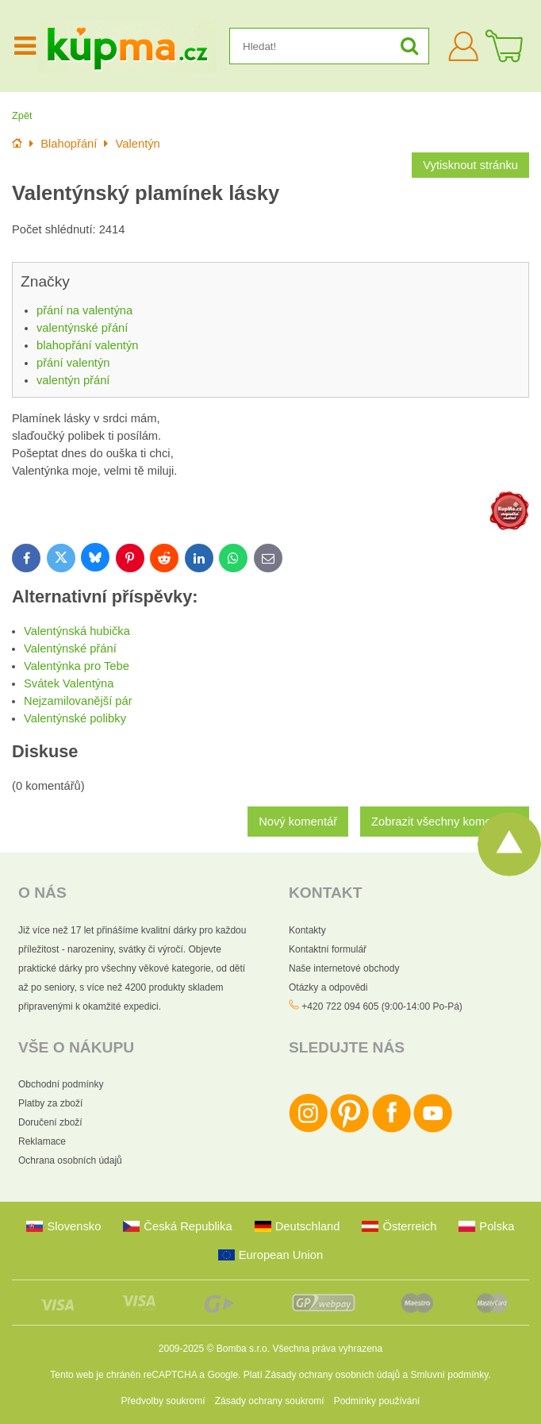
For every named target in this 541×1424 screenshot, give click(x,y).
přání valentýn (72, 362)
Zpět (22, 115)
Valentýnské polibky (75, 718)
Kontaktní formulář (327, 949)
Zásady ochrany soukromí (269, 1401)
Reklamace (42, 1141)
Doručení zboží (50, 1122)
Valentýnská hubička (77, 631)
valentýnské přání (82, 327)
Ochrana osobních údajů (70, 1160)
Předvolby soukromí (163, 1401)
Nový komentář (298, 821)
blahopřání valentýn (87, 345)
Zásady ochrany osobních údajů (332, 1374)
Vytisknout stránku (470, 165)
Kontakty (307, 930)
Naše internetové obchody (344, 968)
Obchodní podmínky (60, 1084)
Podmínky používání (377, 1401)
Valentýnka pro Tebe (76, 666)
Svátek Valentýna (68, 683)
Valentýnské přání (70, 648)
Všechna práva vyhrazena (327, 1348)
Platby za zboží (50, 1103)
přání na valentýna (84, 310)
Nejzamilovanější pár (78, 701)
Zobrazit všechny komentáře (444, 821)
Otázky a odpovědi (328, 987)
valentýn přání (72, 380)
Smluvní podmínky (450, 1374)
